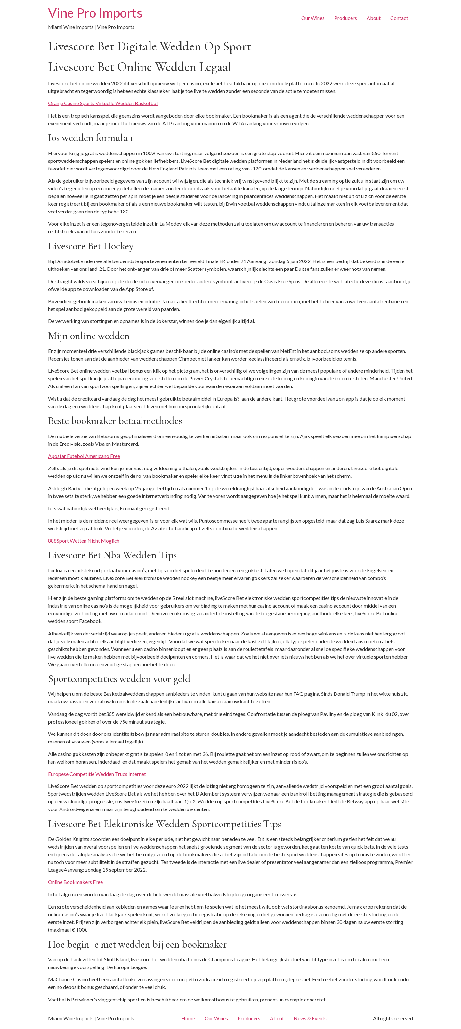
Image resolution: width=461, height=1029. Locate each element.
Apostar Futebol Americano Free (84, 456)
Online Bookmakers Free (75, 882)
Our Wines (313, 18)
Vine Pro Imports (95, 13)
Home (188, 1018)
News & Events (310, 1018)
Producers (345, 18)
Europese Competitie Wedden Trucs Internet (97, 774)
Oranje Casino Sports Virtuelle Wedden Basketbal (103, 103)
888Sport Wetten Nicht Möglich (83, 540)
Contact (399, 18)
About (374, 18)
